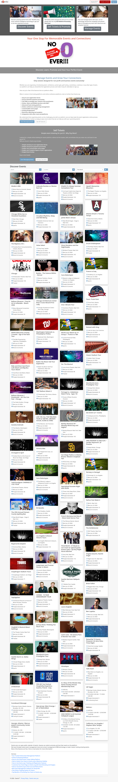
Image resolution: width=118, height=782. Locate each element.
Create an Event (105, 2)
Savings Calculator (41, 159)
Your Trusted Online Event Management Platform (26, 756)
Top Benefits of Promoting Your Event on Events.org (27, 772)
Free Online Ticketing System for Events (23, 770)
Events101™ (94, 2)
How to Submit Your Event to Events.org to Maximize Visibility (29, 761)
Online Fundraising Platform (20, 757)
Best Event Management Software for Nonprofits (26, 768)
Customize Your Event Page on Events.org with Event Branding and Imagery (33, 765)
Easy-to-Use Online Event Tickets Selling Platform (26, 759)
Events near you (33, 778)
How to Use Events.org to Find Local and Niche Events (27, 767)
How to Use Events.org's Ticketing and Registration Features (29, 763)
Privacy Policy (24, 778)
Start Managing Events (27, 121)
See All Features (40, 121)
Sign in (114, 2)
